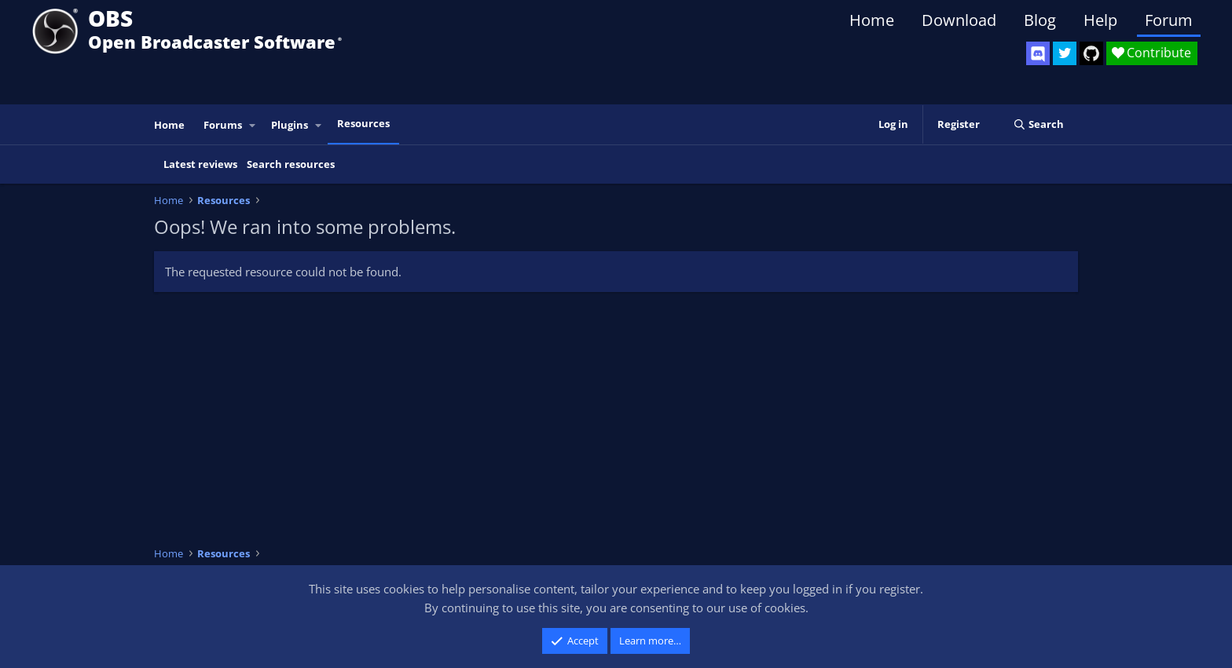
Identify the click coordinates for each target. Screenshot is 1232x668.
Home (871, 20)
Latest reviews (200, 164)
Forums (223, 125)
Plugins (289, 125)
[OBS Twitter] (1064, 53)
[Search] (1038, 124)
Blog (1040, 20)
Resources (363, 123)
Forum (1169, 20)
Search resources (291, 164)
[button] (253, 125)
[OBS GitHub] (1091, 53)
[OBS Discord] (1038, 53)
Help (1100, 20)
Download (959, 20)
